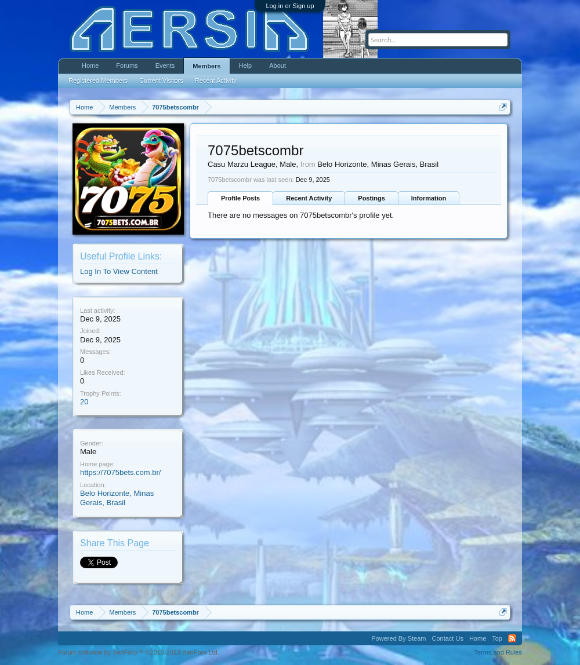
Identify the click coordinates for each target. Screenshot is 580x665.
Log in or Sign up (290, 5)
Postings (371, 198)
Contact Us (447, 638)
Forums (126, 65)
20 (84, 401)
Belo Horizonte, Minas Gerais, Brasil (117, 498)
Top (497, 638)
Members (206, 66)
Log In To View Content (119, 271)
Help (245, 65)
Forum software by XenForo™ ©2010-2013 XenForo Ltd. (138, 652)
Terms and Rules (498, 652)
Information (429, 198)
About (277, 65)
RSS (512, 638)
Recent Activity (309, 198)
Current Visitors (161, 80)
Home (90, 65)
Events (165, 65)
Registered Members (98, 80)
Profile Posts (240, 198)
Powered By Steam (398, 638)
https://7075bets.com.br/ (120, 472)
